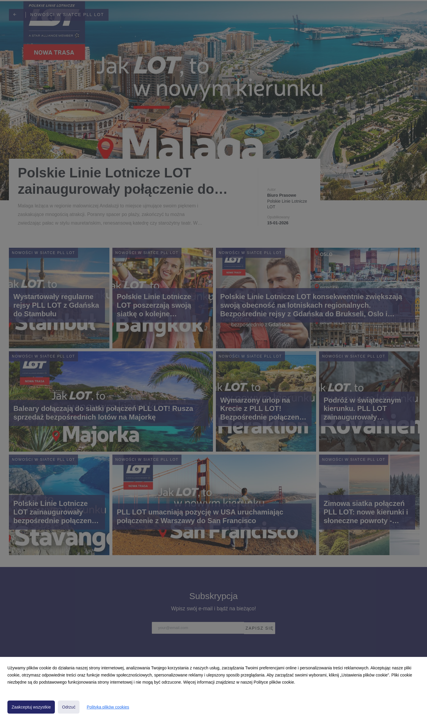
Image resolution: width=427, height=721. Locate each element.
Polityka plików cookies (108, 707)
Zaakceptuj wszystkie (31, 707)
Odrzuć (68, 707)
